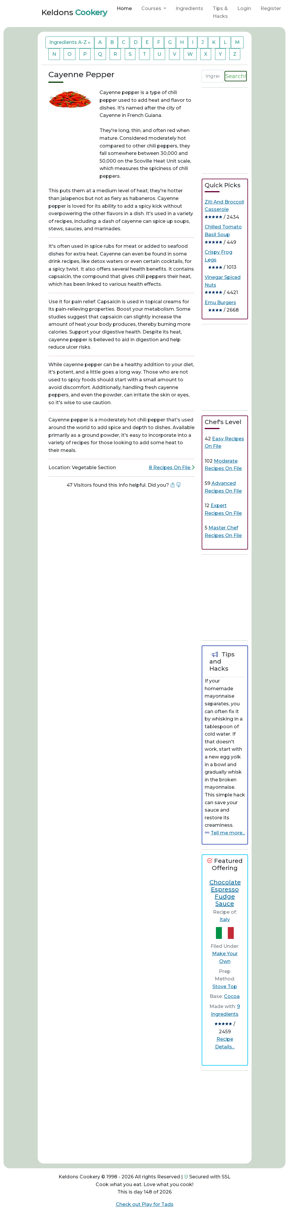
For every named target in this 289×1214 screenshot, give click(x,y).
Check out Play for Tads (144, 1204)
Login (244, 8)
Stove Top (224, 986)
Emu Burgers (220, 302)
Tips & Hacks (220, 12)
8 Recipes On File (172, 467)
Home (124, 8)
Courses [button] (151, 8)
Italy (224, 919)
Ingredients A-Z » (69, 42)
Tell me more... (228, 833)
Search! (235, 76)
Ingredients (189, 8)
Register (270, 8)
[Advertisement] (121, 513)
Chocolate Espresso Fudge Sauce (225, 893)
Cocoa (232, 996)
